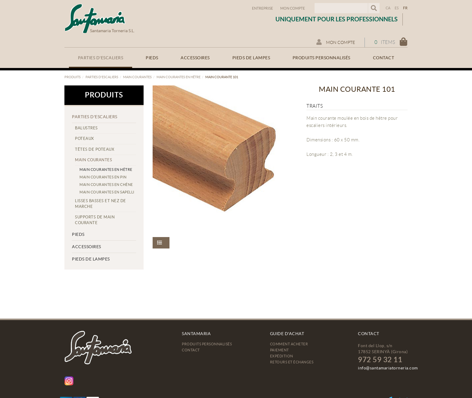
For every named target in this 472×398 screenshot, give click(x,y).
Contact (191, 350)
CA (388, 8)
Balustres (86, 128)
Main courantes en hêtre (178, 77)
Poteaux (84, 138)
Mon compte (292, 8)
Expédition (281, 356)
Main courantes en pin (103, 177)
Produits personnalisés (207, 344)
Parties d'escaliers (101, 77)
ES (397, 8)
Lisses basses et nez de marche (100, 204)
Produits (72, 77)
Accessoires (86, 246)
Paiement (279, 350)
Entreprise (262, 8)
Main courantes (137, 77)
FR (405, 8)
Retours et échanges (292, 362)
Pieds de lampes (91, 259)
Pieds (78, 234)
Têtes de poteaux (94, 149)
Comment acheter (289, 344)
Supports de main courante (95, 220)
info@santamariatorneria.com (388, 368)
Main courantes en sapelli (107, 192)
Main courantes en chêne (106, 185)
